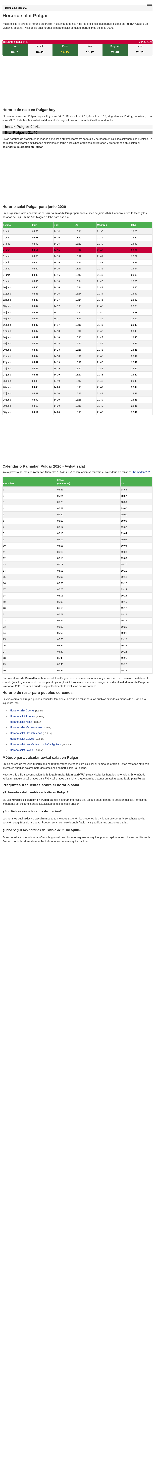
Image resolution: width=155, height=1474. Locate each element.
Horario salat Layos (21, 750)
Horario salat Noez (21, 722)
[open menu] (149, 5)
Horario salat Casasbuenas (26, 733)
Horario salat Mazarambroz (26, 727)
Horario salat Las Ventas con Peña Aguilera (35, 744)
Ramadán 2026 (142, 472)
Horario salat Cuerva (22, 710)
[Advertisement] (77, 85)
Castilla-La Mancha (16, 8)
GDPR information (13, 858)
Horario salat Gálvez (22, 738)
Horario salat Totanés (22, 716)
